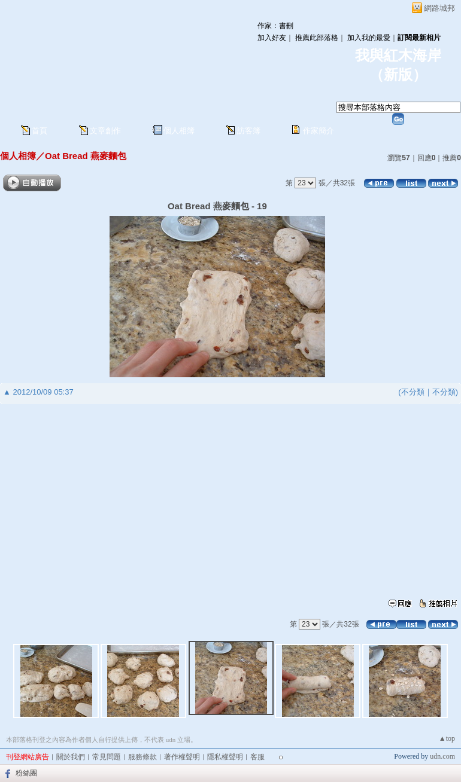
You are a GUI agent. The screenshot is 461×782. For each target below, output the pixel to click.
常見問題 (106, 757)
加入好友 (271, 37)
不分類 (412, 391)
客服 (257, 757)
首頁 (39, 130)
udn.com (442, 756)
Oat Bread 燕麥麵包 (85, 156)
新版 (398, 75)
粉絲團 (26, 773)
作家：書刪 (275, 26)
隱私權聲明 (225, 757)
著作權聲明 (182, 757)
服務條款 (142, 757)
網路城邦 (439, 8)
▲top (447, 738)
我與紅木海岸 (398, 55)
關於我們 (70, 757)
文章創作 (105, 130)
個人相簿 (179, 130)
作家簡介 (318, 130)
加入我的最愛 (368, 37)
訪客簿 (248, 130)
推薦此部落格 (316, 37)
